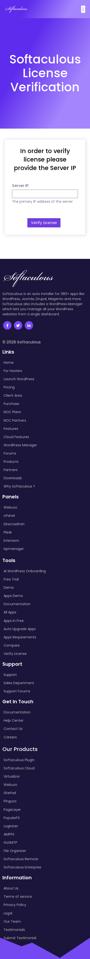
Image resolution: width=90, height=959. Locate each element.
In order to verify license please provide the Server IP (45, 159)
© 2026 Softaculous (21, 342)
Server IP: (20, 185)
